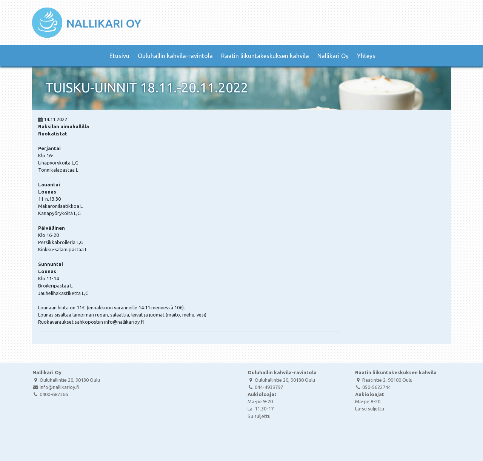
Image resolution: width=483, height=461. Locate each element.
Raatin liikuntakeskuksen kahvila (265, 55)
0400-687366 (50, 394)
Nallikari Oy (333, 55)
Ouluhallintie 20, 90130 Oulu (66, 380)
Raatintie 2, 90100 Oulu (383, 380)
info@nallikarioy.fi (55, 387)
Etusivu (119, 55)
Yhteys (366, 55)
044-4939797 (265, 387)
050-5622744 (373, 387)
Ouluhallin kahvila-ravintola (175, 55)
